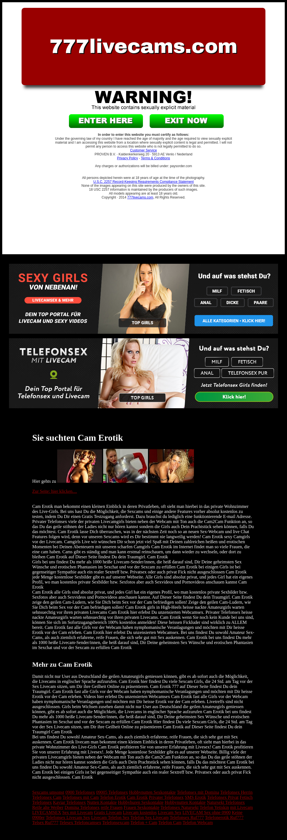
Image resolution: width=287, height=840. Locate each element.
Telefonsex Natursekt (179, 807)
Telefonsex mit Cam (81, 797)
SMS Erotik (195, 797)
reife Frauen (111, 807)
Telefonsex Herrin (236, 792)
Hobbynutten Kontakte (185, 802)
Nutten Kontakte (102, 802)
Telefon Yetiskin (214, 807)
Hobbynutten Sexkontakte (152, 792)
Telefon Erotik (113, 797)
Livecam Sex (169, 812)
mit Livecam (241, 807)
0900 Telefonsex (80, 792)
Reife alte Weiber (47, 807)
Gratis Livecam (108, 812)
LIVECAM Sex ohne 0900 (206, 812)
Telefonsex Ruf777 (187, 817)
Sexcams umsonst (48, 792)
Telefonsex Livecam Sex (68, 817)
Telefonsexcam (115, 822)
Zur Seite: (41, 491)
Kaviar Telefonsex (69, 802)
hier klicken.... (64, 491)
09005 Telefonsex (112, 792)
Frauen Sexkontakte (141, 807)
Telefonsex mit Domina (198, 792)
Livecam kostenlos (140, 812)
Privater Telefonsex (166, 797)
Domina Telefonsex (81, 807)
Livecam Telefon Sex (110, 817)
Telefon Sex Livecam (149, 817)
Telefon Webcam (197, 822)
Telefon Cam (170, 822)
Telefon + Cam (143, 822)
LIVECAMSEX (46, 812)
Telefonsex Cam (46, 797)
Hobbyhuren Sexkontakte (140, 802)
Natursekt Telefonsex (226, 802)
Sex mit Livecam (77, 812)
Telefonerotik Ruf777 (224, 817)
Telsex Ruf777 (45, 822)
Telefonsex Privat (223, 797)
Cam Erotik (137, 797)
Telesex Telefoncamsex (80, 822)
